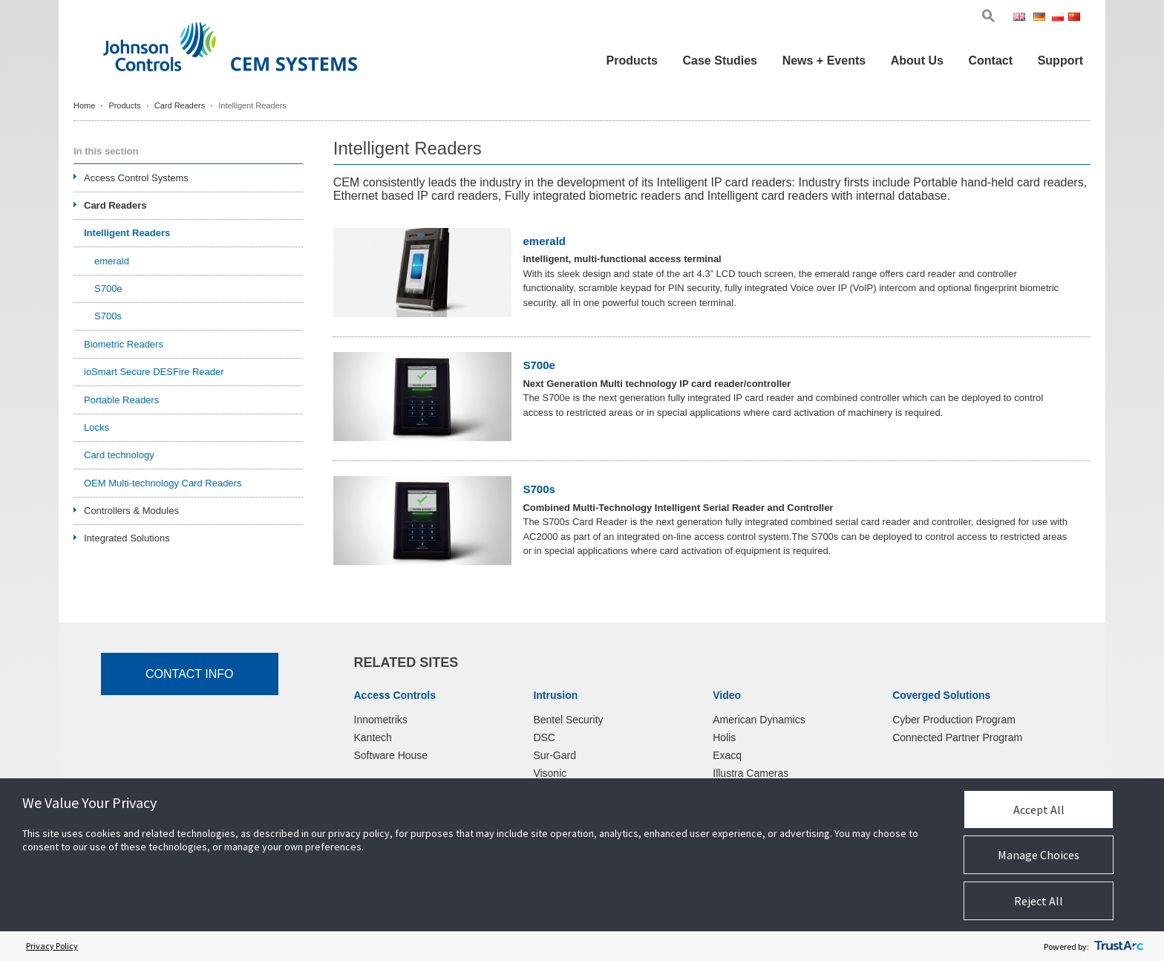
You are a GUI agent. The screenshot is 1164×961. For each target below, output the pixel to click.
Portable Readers (121, 399)
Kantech (373, 737)
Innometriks (381, 720)
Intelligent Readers (127, 232)
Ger (1041, 18)
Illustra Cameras (750, 773)
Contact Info (190, 674)
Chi (1075, 18)
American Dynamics (759, 720)
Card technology (119, 454)
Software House (391, 755)
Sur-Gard (554, 755)
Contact (990, 60)
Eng (1021, 18)
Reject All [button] (1038, 900)
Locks (96, 427)
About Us (917, 60)
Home (84, 105)
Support (1060, 60)
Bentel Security (568, 720)
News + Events (824, 60)
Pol (1059, 18)
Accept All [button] (1039, 809)
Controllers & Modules (131, 510)
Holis (724, 737)
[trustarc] (1119, 946)
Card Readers (179, 105)
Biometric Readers (123, 344)
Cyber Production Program (954, 720)
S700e (539, 365)
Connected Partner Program (957, 737)
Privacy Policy (52, 945)
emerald (544, 241)
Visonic (549, 773)
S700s (539, 489)
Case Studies (720, 60)
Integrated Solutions (127, 538)
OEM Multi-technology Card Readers (162, 483)
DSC (544, 737)
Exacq (727, 755)
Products (632, 60)
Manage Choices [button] (1038, 854)
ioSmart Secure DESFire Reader (154, 371)
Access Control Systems (136, 177)
